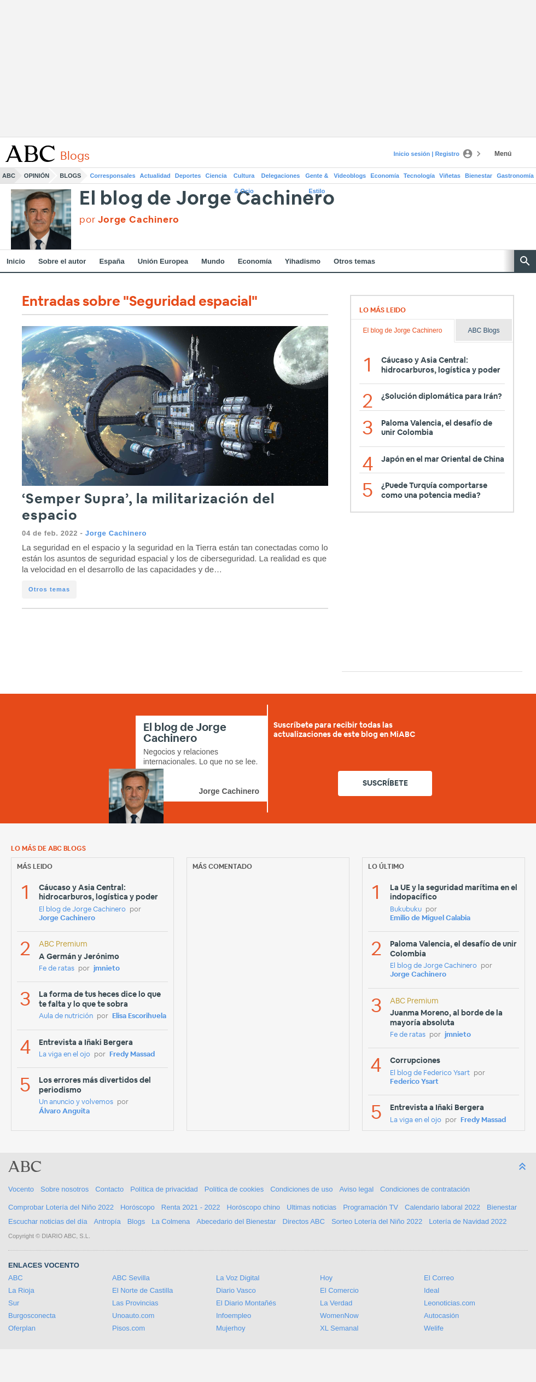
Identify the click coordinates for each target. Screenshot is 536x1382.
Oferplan (22, 1328)
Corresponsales (112, 175)
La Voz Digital (238, 1277)
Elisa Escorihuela (139, 1016)
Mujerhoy (230, 1328)
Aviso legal (356, 1189)
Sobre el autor (62, 261)
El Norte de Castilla (142, 1290)
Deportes (188, 175)
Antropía (107, 1221)
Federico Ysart (414, 1081)
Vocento (21, 1189)
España (111, 261)
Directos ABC (304, 1221)
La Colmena (171, 1221)
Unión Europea (163, 261)
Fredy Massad (132, 1054)
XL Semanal (339, 1328)
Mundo (213, 261)
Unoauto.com (133, 1315)
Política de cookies (234, 1189)
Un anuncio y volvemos (76, 1102)
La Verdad (336, 1302)
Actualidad (155, 175)
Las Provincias (135, 1302)
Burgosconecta (32, 1315)
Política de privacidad (164, 1189)
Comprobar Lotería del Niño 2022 (61, 1207)
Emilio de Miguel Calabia (430, 918)
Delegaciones (280, 175)
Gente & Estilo (316, 177)
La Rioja (21, 1290)
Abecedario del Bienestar (236, 1221)
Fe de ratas (56, 968)
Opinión (36, 175)
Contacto (109, 1189)
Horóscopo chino (254, 1207)
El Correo (439, 1277)
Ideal (431, 1290)
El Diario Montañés (246, 1302)
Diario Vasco (236, 1290)
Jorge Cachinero (116, 533)
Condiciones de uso (301, 1189)
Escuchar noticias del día (48, 1221)
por (129, 219)
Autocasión (441, 1315)
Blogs (70, 175)
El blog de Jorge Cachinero (207, 198)
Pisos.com (128, 1328)
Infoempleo (233, 1315)
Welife (434, 1328)
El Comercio (339, 1290)
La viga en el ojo (64, 1054)
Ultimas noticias (311, 1207)
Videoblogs (350, 175)
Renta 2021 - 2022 (190, 1207)
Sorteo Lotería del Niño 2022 (376, 1221)
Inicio (16, 261)
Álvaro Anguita (64, 1111)
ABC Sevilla (131, 1277)
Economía (384, 175)
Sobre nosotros (64, 1189)
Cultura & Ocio (244, 177)
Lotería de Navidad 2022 (467, 1221)
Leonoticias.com (449, 1302)
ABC (8, 175)
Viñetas (450, 175)
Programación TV (370, 1207)
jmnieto (107, 968)
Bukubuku (406, 909)
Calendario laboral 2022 (442, 1207)
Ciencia (216, 175)
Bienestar (478, 175)
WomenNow (339, 1315)
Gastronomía (515, 175)
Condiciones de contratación (425, 1189)
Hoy (326, 1277)
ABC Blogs (483, 330)
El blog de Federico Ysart (430, 1073)
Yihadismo (303, 261)
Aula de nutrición (66, 1016)
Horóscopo (137, 1207)
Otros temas (354, 261)
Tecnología (419, 175)
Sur (13, 1302)
